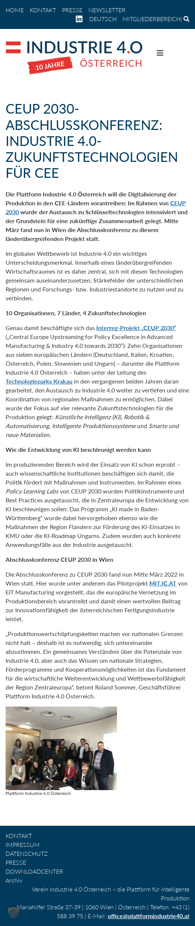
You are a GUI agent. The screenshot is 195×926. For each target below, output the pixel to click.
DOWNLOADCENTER (34, 871)
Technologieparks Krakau (39, 381)
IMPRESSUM (23, 844)
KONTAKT (43, 9)
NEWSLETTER (107, 9)
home (15, 9)
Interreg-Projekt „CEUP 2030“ (136, 327)
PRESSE (72, 9)
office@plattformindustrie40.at (148, 915)
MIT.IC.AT (162, 583)
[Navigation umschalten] (160, 54)
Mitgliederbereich (152, 18)
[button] (13, 912)
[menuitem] (103, 18)
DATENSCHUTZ (27, 853)
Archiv (14, 880)
